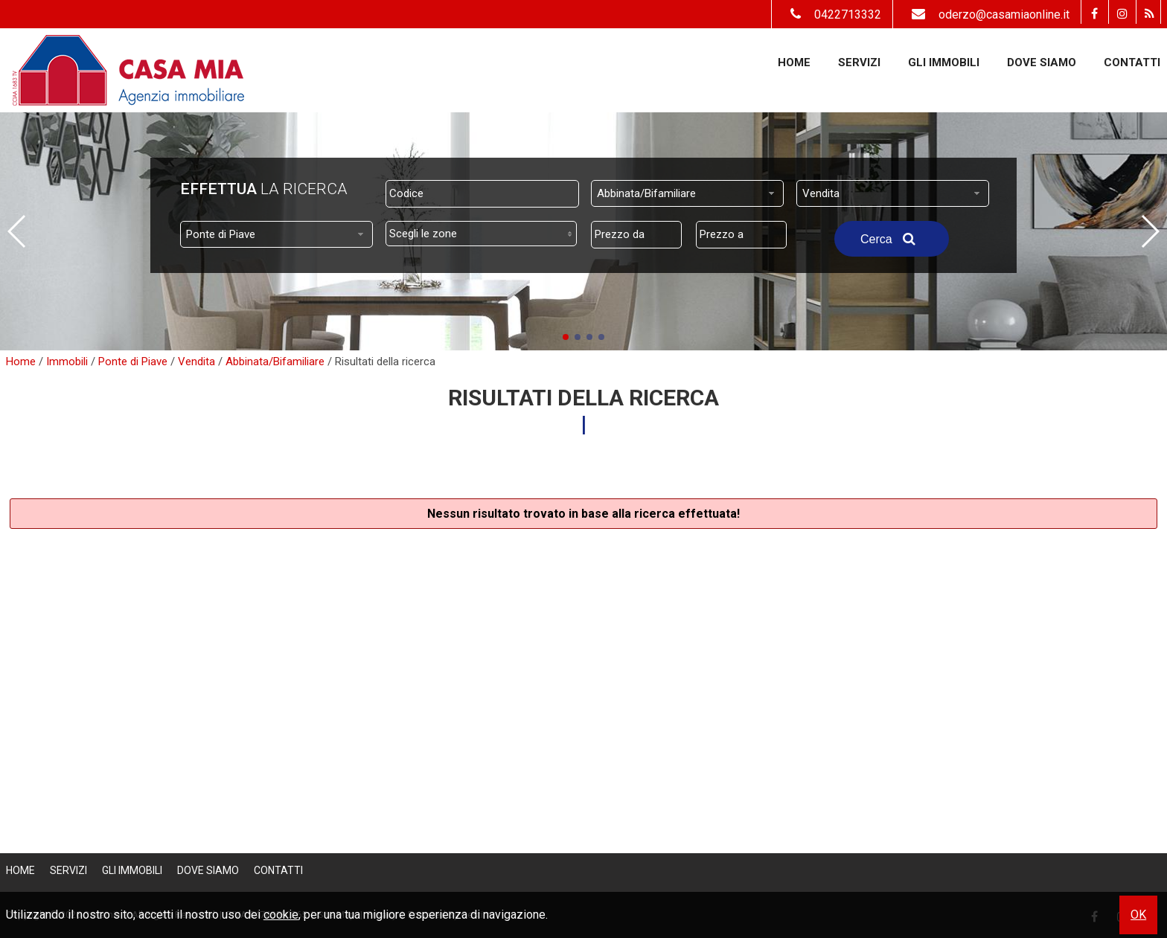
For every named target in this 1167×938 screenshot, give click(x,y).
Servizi (859, 62)
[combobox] (687, 193)
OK (1138, 915)
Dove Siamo (1041, 62)
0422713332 (832, 14)
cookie (280, 915)
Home (794, 62)
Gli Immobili (943, 62)
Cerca (891, 239)
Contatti (1132, 62)
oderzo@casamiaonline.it (987, 14)
